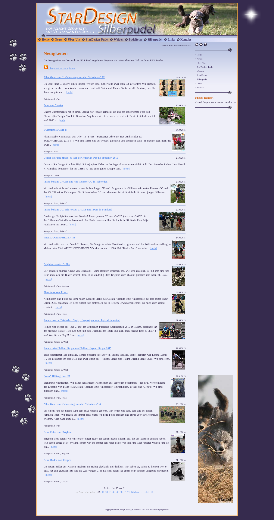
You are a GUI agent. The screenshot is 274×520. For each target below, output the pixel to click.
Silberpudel (154, 39)
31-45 (112, 492)
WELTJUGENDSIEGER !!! (59, 237)
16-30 (105, 492)
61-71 (127, 492)
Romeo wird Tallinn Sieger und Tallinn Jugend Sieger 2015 (77, 348)
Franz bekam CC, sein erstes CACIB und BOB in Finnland (78, 209)
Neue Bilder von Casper (57, 460)
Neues (59, 39)
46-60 (119, 492)
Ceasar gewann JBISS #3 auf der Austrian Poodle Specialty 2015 (81, 157)
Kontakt (185, 39)
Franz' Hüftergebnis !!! (57, 376)
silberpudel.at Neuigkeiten (59, 68)
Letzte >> (148, 492)
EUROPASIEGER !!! (56, 129)
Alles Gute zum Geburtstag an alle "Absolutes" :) (72, 404)
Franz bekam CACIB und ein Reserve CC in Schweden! (76, 181)
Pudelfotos (135, 39)
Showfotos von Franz (56, 292)
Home (46, 39)
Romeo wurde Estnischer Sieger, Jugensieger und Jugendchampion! (82, 320)
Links (171, 39)
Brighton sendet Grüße (57, 264)
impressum (164, 509)
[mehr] (69, 92)
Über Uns (74, 39)
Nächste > (136, 492)
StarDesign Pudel (97, 39)
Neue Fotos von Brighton (58, 432)
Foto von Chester (53, 105)
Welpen (118, 39)
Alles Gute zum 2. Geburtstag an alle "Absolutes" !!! (74, 77)
